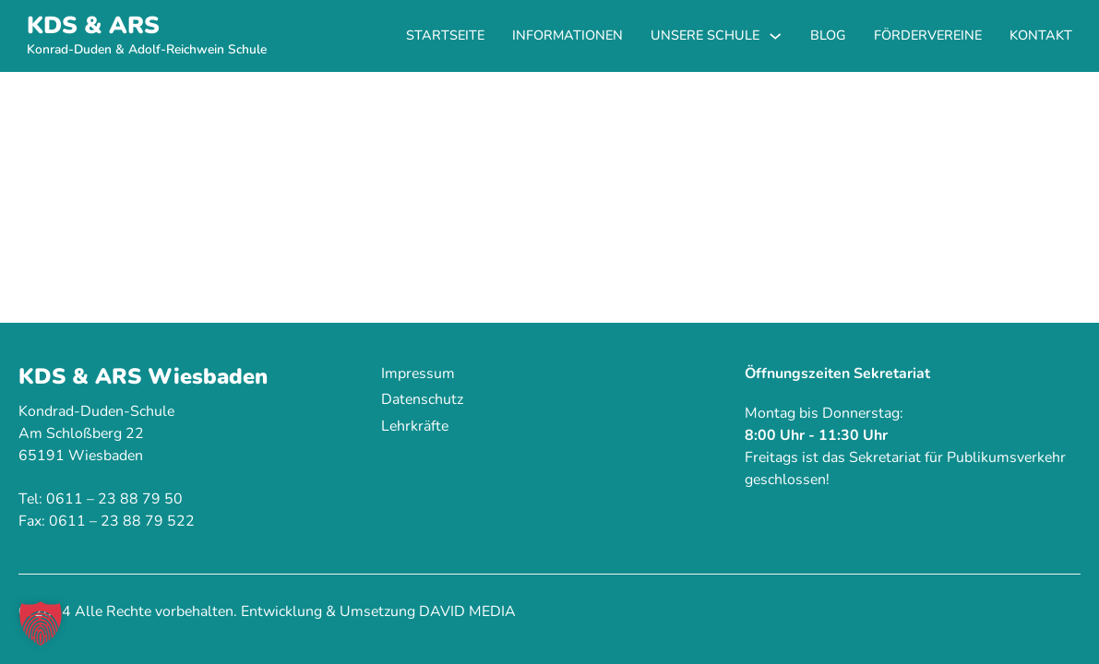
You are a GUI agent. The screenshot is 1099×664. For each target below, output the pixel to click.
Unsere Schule (705, 35)
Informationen (567, 35)
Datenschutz (422, 399)
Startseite (445, 35)
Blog (828, 35)
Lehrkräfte (414, 426)
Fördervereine (928, 35)
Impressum (418, 373)
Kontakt (1040, 35)
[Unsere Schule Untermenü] (775, 36)
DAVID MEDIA (467, 611)
